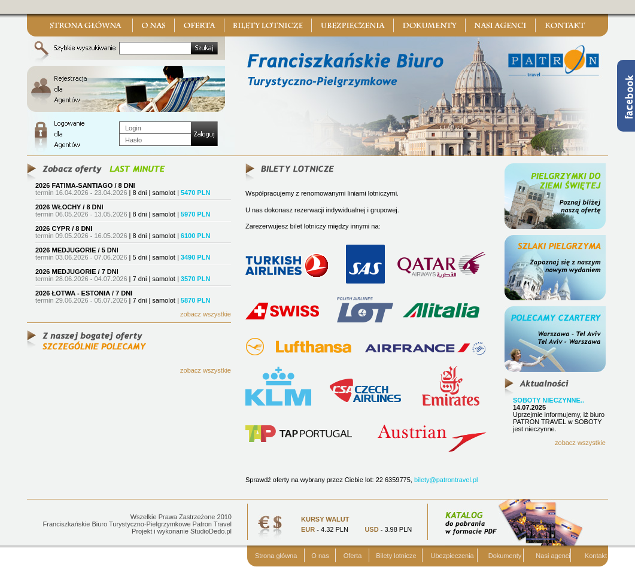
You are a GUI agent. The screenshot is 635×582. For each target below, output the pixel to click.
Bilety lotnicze (396, 555)
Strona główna (276, 555)
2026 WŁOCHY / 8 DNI (69, 207)
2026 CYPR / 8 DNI (63, 228)
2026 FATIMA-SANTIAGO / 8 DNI (85, 185)
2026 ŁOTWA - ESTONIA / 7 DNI (83, 293)
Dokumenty (505, 555)
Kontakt (596, 555)
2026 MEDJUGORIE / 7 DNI (77, 271)
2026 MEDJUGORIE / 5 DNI (77, 250)
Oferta (353, 555)
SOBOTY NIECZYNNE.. (548, 400)
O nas (320, 555)
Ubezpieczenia (452, 555)
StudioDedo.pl (211, 531)
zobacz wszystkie (205, 314)
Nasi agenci (553, 555)
